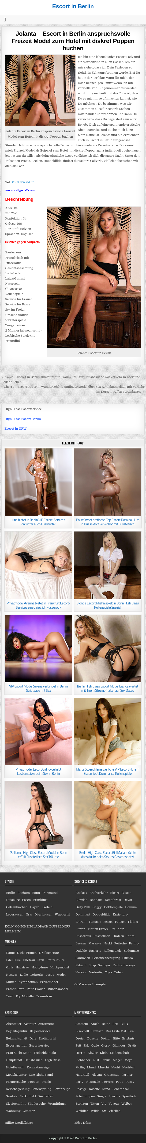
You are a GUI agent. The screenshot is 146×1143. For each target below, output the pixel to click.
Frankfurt (40, 900)
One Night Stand (41, 1074)
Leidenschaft (119, 1053)
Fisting (133, 921)
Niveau (96, 1074)
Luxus (106, 1060)
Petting (134, 943)
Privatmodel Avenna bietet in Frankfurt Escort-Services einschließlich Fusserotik (38, 605)
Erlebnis (128, 1038)
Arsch (95, 1024)
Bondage (96, 900)
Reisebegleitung (18, 1089)
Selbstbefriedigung (106, 958)
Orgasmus (111, 1074)
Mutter (11, 982)
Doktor (106, 1038)
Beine (106, 1024)
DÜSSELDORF (59, 926)
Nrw (29, 914)
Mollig (80, 1067)
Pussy (130, 1081)
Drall (132, 1031)
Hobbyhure (39, 967)
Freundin (117, 929)
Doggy (97, 907)
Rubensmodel (58, 989)
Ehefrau (29, 960)
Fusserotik (83, 936)
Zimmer (29, 1111)
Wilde (95, 1111)
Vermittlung (57, 1103)
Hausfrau (22, 967)
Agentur (30, 1024)
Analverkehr (99, 893)
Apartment (46, 1024)
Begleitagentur (16, 1031)
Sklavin (80, 965)
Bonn (36, 893)
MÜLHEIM (13, 931)
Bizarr (114, 893)
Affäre (9, 1122)
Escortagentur (16, 1045)
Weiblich (81, 1111)
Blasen (126, 893)
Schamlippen (85, 1096)
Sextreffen (45, 1096)
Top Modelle (25, 996)
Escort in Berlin (73, 6)
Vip (103, 1103)
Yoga (108, 972)
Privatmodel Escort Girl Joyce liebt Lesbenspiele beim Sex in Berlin (38, 771)
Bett (115, 1024)
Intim (130, 936)
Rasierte (95, 950)
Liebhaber (82, 1060)
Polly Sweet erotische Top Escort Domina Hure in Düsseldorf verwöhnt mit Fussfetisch (107, 522)
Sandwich (82, 958)
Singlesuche (37, 1103)
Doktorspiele (113, 907)
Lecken (80, 943)
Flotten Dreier (98, 929)
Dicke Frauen (27, 953)
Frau (40, 960)
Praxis (46, 1081)
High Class (52, 1060)
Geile (95, 1045)
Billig (124, 1024)
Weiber (126, 1103)
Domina (131, 907)
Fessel (107, 921)
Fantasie (95, 921)
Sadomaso (131, 950)
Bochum (23, 893)
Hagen (34, 907)
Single (101, 1096)
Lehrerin (36, 974)
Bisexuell (82, 1031)
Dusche (92, 1038)
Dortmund (50, 893)
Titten (94, 1103)
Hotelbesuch (15, 1067)
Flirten (80, 929)
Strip (92, 965)
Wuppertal (62, 914)
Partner (127, 1074)
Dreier (80, 1038)
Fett (78, 1045)
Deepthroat (113, 900)
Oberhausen (43, 914)
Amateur (81, 1024)
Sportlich (129, 1096)
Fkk (86, 1045)
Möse (78, 1122)
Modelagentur (16, 1074)
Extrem (80, 921)
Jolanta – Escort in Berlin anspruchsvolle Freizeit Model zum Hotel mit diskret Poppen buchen (73, 41)
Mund (91, 1067)
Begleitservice (40, 1031)
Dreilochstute (49, 953)
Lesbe (49, 974)
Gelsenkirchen (17, 907)
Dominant (82, 914)
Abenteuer (14, 1024)
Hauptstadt (14, 1060)
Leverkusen (14, 914)
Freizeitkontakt (45, 1053)
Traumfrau (44, 996)
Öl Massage (82, 984)
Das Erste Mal (116, 1031)
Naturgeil (82, 1074)
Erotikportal (47, 1038)
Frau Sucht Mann (18, 1053)
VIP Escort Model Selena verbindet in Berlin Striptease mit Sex (38, 688)
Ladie (24, 974)
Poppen (33, 1081)
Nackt (107, 943)
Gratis (132, 1045)
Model (61, 974)
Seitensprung (41, 1089)
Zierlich (114, 1111)
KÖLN (9, 926)
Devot (128, 900)
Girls (9, 967)
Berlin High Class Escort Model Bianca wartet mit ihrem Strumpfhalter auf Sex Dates (107, 688)
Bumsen (97, 1031)
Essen (26, 900)
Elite (116, 1038)
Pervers (108, 1081)
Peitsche (120, 943)
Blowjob (81, 900)
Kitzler (92, 1053)
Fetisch (120, 921)
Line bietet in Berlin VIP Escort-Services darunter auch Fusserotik (38, 522)
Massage (95, 943)
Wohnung (13, 1111)
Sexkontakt (28, 1096)
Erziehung (120, 914)
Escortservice (39, 1045)
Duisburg (13, 900)
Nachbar (128, 1067)
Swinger (104, 965)
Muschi (103, 1067)
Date (33, 1038)
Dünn (87, 1122)
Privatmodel (49, 982)
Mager (117, 1060)
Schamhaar (120, 1089)
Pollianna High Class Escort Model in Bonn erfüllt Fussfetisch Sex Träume (38, 854)
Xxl (104, 1111)
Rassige (81, 1089)
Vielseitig (96, 972)
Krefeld (47, 907)
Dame (10, 953)
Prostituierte (15, 989)
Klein (104, 1053)
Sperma (114, 1096)
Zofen (118, 972)
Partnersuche (16, 1081)
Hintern (118, 936)
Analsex (81, 893)
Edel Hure (13, 960)
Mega (128, 1060)
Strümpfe (99, 984)
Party (79, 1081)
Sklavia (127, 958)
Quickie (81, 950)
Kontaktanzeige (38, 1067)
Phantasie (93, 1081)
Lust (96, 1060)
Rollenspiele (113, 950)
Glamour (118, 1045)
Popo (119, 1081)
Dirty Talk (82, 907)
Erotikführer (24, 1122)
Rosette (94, 1089)
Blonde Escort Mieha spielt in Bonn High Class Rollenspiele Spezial (107, 605)
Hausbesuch (33, 1060)
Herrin (80, 1053)
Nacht (115, 1067)
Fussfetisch (102, 936)
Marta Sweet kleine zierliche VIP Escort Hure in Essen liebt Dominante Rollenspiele (107, 771)
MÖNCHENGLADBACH (32, 926)
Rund (106, 1089)
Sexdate (11, 1096)
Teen (9, 996)
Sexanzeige (62, 1089)
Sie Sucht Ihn (16, 1103)
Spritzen (81, 1103)
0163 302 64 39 (23, 182)
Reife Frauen (36, 989)
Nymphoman (28, 982)
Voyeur (114, 1103)
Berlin (10, 893)
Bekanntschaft (16, 1038)
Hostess (12, 974)
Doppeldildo (101, 914)
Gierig (105, 1045)
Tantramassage (124, 965)
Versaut (81, 972)
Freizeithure (55, 960)
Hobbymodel (59, 967)
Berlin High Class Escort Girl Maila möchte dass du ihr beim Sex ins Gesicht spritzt (107, 854)
